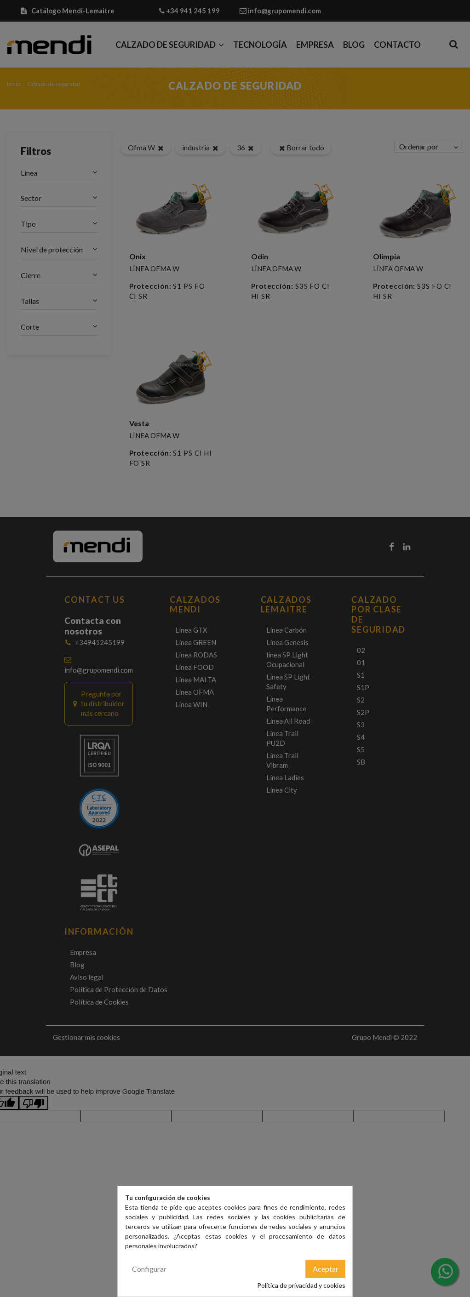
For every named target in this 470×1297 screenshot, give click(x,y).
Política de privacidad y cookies (301, 1285)
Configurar (149, 1268)
